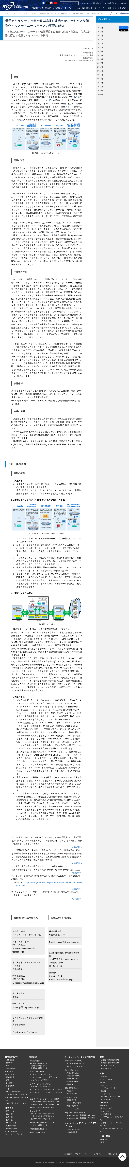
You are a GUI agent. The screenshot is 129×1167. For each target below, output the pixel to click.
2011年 (100, 86)
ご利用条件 (68, 1154)
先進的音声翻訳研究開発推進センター (45, 1102)
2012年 (100, 83)
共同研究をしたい (73, 1073)
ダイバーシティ (100, 8)
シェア (123, 27)
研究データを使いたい (75, 1066)
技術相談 (70, 1084)
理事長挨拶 (10, 1060)
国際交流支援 (71, 1100)
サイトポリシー (99, 1154)
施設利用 (89, 8)
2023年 (100, 39)
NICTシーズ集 (11, 1123)
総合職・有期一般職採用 (110, 1063)
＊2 (48, 100)
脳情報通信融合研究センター (41, 1119)
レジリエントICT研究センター (42, 1080)
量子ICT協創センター (37, 1133)
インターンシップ (107, 1066)
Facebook (104, 1103)
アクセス (85, 3)
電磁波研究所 (35, 1061)
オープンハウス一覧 (108, 1088)
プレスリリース (23, 13)
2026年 (100, 28)
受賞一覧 (9, 1120)
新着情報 (104, 1077)
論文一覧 (9, 1117)
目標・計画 (10, 1074)
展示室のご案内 (106, 1108)
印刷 (116, 13)
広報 (114, 8)
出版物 (103, 1091)
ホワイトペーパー (73, 1129)
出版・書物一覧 (12, 1131)
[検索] (66, 3)
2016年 (100, 67)
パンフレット (106, 1094)
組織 (7, 1066)
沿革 (7, 1089)
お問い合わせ (97, 3)
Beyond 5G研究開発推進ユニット (42, 1122)
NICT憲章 (9, 1071)
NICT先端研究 (106, 1114)
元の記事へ (77, 847)
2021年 (100, 47)
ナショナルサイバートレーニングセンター (46, 1089)
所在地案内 (10, 1086)
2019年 (100, 55)
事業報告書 (10, 1077)
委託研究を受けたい (74, 1076)
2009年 (100, 94)
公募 (119, 8)
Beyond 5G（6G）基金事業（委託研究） (81, 1118)
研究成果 (56, 8)
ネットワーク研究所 (37, 1072)
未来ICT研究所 (35, 1111)
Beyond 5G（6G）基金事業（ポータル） (81, 1115)
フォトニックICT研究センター (42, 1074)
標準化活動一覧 (12, 1128)
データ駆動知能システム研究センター (45, 1104)
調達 (124, 8)
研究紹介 (48, 8)
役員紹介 (9, 1063)
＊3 (67, 107)
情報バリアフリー (73, 1106)
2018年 (100, 59)
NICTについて (37, 8)
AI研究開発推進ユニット (39, 1129)
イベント (104, 1085)
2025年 (100, 31)
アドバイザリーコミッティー (16, 1095)
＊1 (73, 97)
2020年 (100, 51)
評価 (7, 1080)
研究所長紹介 (11, 1069)
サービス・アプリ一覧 (14, 1134)
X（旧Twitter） (106, 1100)
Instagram (104, 1105)
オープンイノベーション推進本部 (79, 1057)
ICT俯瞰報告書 (72, 1132)
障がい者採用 (106, 1069)
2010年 (100, 90)
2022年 (34, 13)
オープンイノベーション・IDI (73, 8)
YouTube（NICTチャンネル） (111, 1097)
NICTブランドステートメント (17, 1103)
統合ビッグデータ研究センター (42, 1107)
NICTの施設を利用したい (76, 1063)
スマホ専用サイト (111, 3)
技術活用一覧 (11, 1126)
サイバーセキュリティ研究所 (40, 1084)
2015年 (100, 71)
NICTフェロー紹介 (13, 1092)
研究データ (10, 1111)
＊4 (50, 232)
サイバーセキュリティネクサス (42, 1086)
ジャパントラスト (73, 1109)
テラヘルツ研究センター (40, 1125)
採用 (109, 8)
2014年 (100, 75)
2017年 (100, 63)
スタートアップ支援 (74, 1103)
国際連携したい (72, 1079)
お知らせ (104, 1082)
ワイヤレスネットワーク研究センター (45, 1077)
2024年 (100, 35)
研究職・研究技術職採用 (110, 1060)
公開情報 (9, 1083)
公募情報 (104, 1139)
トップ (7, 13)
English (123, 3)
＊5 (47, 400)
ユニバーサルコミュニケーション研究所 (44, 1099)
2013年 (100, 79)
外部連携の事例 (72, 1081)
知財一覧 (9, 1114)
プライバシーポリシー (82, 1154)
